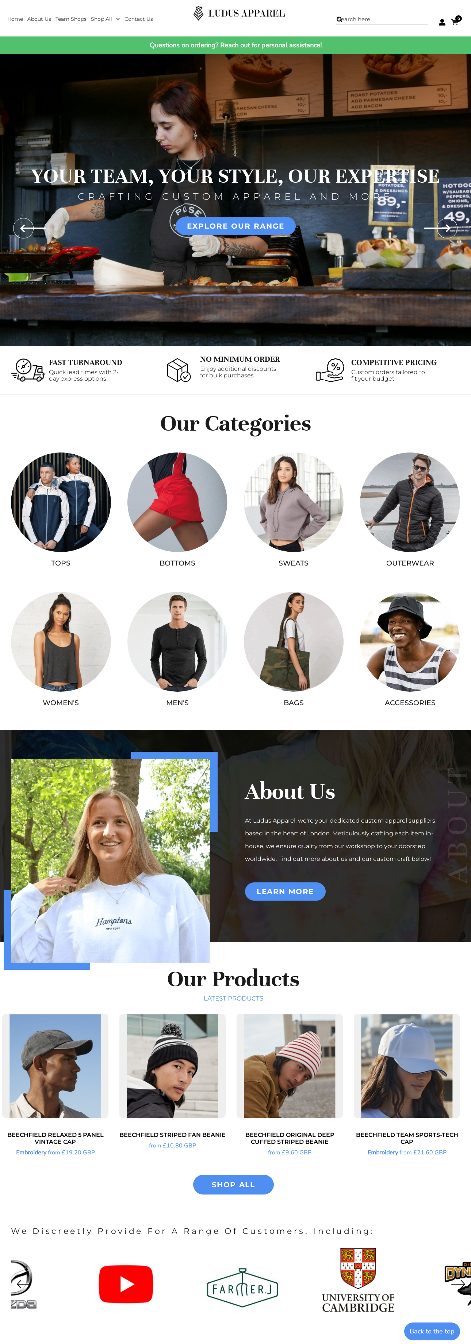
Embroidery (31, 1153)
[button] (105, 19)
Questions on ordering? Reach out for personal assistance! (236, 45)
